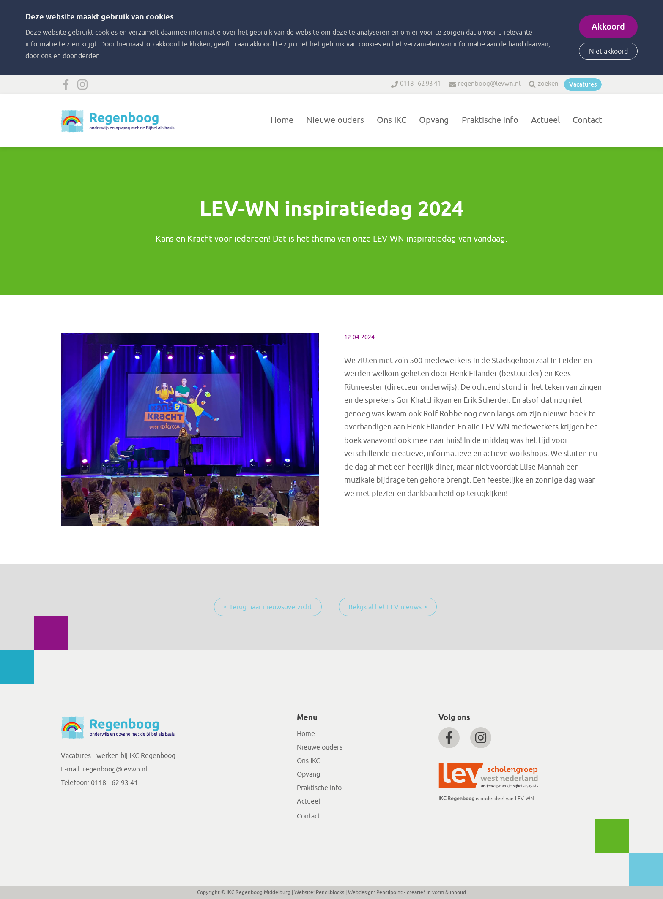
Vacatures (583, 84)
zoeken (548, 84)
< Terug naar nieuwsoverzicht (268, 607)
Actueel (545, 120)
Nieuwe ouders (335, 120)
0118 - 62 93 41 (420, 84)
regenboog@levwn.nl (489, 84)
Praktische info (490, 120)
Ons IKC (391, 120)
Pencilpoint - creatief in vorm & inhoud (421, 892)
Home (282, 120)
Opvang (434, 120)
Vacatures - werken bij (95, 756)
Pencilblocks (330, 892)
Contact (587, 120)
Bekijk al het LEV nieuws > (387, 607)
